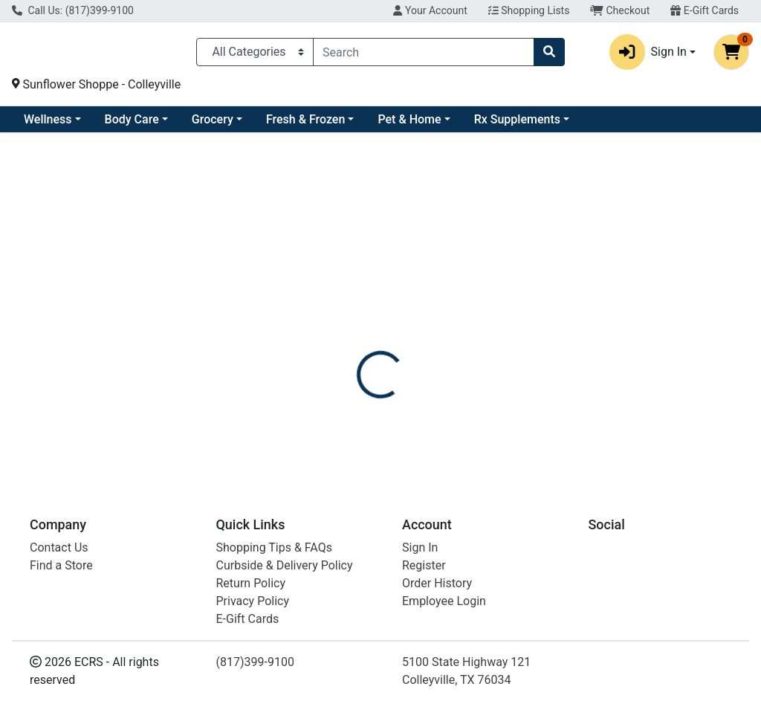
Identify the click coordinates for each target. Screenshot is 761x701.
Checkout (620, 10)
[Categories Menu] (255, 55)
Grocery (333, 125)
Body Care (252, 125)
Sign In (420, 547)
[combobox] (423, 55)
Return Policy (250, 583)
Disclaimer (423, 329)
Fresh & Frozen (425, 125)
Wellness (168, 125)
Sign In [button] (648, 55)
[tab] (357, 329)
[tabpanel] (539, 407)
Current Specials (67, 125)
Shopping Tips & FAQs (274, 547)
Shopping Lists (529, 10)
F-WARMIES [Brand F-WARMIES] (495, 385)
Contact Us (59, 547)
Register (424, 565)
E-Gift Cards (704, 10)
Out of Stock (644, 249)
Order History (437, 583)
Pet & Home (529, 125)
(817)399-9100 (255, 662)
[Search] (423, 55)
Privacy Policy (253, 601)
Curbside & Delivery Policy (284, 565)
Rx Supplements (638, 125)
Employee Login (444, 601)
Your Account (430, 10)
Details (357, 329)
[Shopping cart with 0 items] (731, 55)
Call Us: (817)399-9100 (73, 10)
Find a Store (61, 565)
